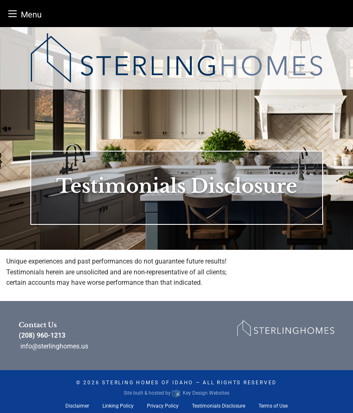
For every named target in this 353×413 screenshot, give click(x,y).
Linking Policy (118, 406)
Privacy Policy (163, 406)
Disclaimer (77, 406)
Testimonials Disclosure (218, 406)
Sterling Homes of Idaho (147, 383)
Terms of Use (273, 406)
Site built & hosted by (176, 393)
